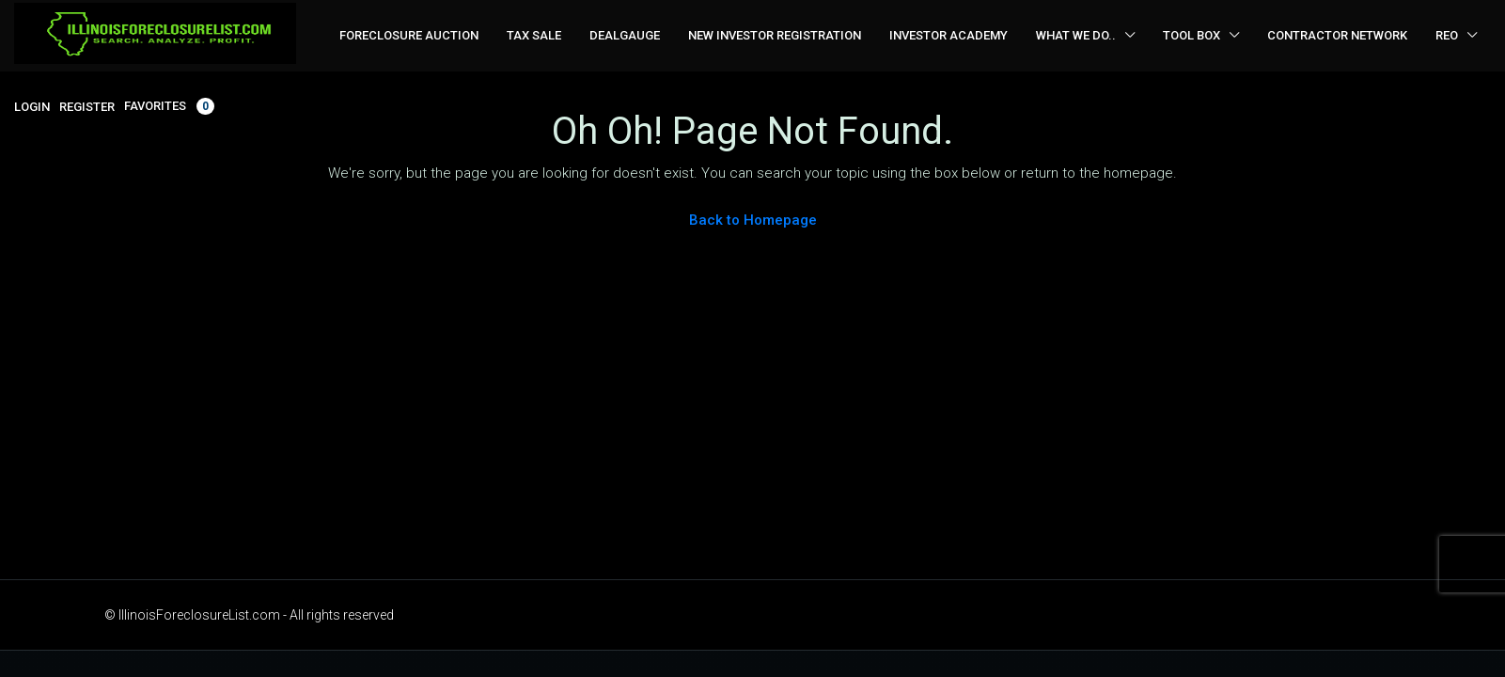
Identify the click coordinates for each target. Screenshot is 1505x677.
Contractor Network (1337, 35)
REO (1446, 35)
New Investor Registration (774, 35)
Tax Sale (534, 35)
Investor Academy (948, 35)
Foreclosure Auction (408, 35)
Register (87, 107)
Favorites (169, 106)
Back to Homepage (753, 220)
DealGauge (624, 35)
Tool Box (1191, 35)
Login (32, 107)
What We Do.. (1076, 35)
